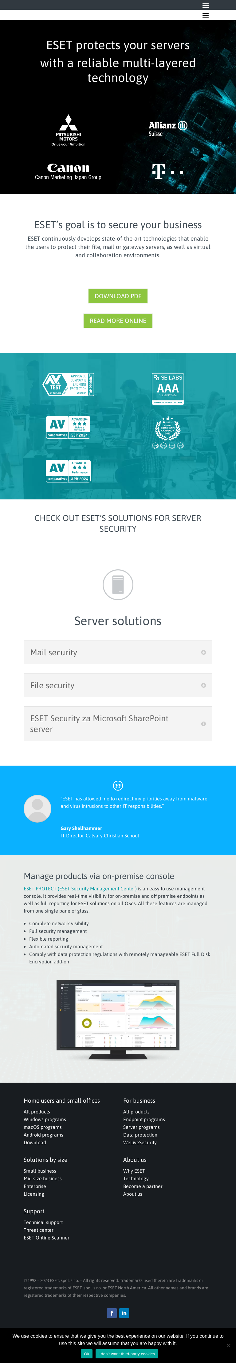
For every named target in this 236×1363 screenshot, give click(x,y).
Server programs (141, 1127)
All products (37, 1111)
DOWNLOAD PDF (118, 295)
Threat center (38, 1230)
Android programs (43, 1134)
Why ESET (134, 1171)
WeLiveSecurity (140, 1142)
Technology (136, 1178)
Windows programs (45, 1119)
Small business (40, 1171)
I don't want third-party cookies (127, 1354)
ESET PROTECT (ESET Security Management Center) (80, 888)
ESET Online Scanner (46, 1237)
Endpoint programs (144, 1119)
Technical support (43, 1222)
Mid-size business (43, 1178)
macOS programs (43, 1127)
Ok (86, 1354)
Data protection (140, 1134)
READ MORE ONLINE (118, 320)
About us (132, 1194)
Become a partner (143, 1186)
